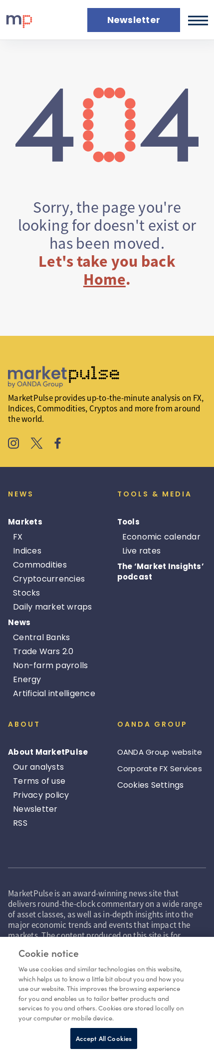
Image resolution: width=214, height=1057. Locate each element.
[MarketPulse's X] (36, 444)
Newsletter (35, 809)
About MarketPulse (48, 752)
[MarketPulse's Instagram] (13, 444)
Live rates (141, 551)
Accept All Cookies (104, 1038)
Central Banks (41, 637)
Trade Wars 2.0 (43, 651)
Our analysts (38, 767)
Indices (27, 551)
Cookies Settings (150, 785)
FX (18, 537)
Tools (128, 521)
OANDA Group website (160, 752)
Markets (25, 521)
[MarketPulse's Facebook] (57, 444)
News (19, 622)
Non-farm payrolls (50, 665)
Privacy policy (41, 795)
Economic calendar (161, 537)
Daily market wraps (52, 607)
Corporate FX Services (159, 768)
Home (104, 279)
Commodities (40, 565)
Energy (27, 679)
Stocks (26, 593)
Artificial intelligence (54, 693)
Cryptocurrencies (49, 579)
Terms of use (39, 781)
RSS (20, 823)
